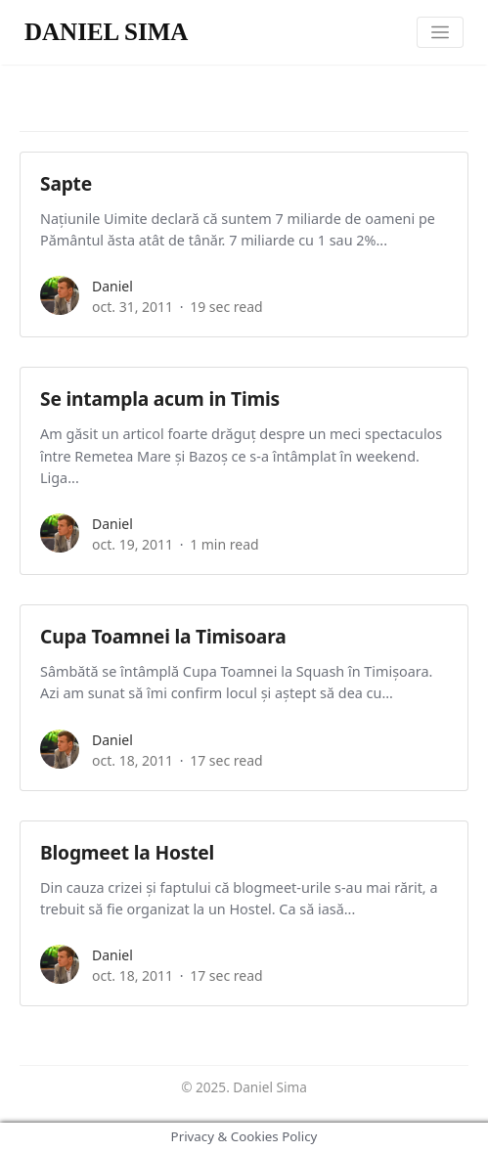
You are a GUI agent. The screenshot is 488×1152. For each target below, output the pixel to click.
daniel (112, 286)
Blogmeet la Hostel (127, 852)
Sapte (66, 183)
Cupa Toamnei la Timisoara (163, 636)
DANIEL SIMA (106, 32)
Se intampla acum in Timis (160, 398)
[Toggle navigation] (441, 33)
